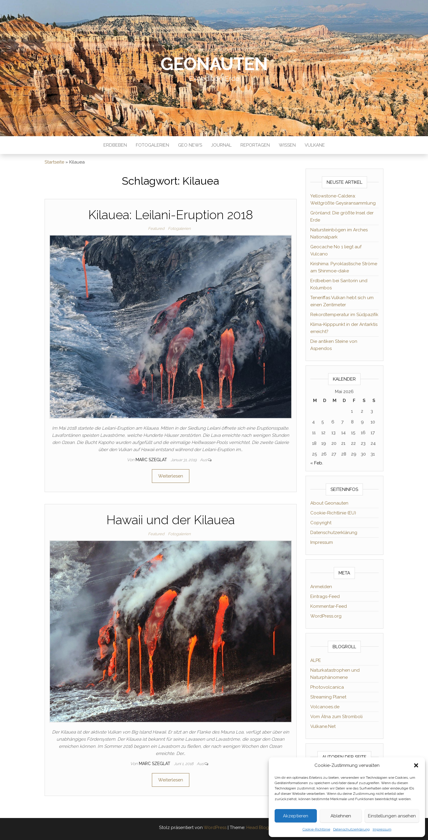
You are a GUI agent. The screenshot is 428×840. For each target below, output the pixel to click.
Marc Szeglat (152, 459)
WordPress (215, 827)
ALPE (315, 660)
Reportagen (255, 145)
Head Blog (257, 827)
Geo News (190, 145)
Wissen (287, 145)
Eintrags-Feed (325, 596)
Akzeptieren (295, 816)
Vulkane (315, 145)
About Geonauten (329, 503)
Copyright (320, 522)
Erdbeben (115, 145)
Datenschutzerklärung (351, 829)
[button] (416, 765)
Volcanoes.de (324, 706)
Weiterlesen (170, 476)
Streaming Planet (328, 697)
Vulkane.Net (323, 726)
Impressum (382, 829)
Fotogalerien (152, 145)
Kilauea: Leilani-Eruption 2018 (170, 215)
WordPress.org (326, 616)
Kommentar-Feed (328, 606)
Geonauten (213, 64)
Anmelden (321, 586)
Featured (156, 228)
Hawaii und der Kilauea (170, 520)
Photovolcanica (327, 687)
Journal (221, 145)
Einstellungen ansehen (392, 816)
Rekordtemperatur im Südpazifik (344, 314)
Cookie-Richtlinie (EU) (333, 513)
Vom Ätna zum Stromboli (336, 716)
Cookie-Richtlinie (316, 829)
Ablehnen (341, 816)
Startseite (54, 162)
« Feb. (316, 463)
